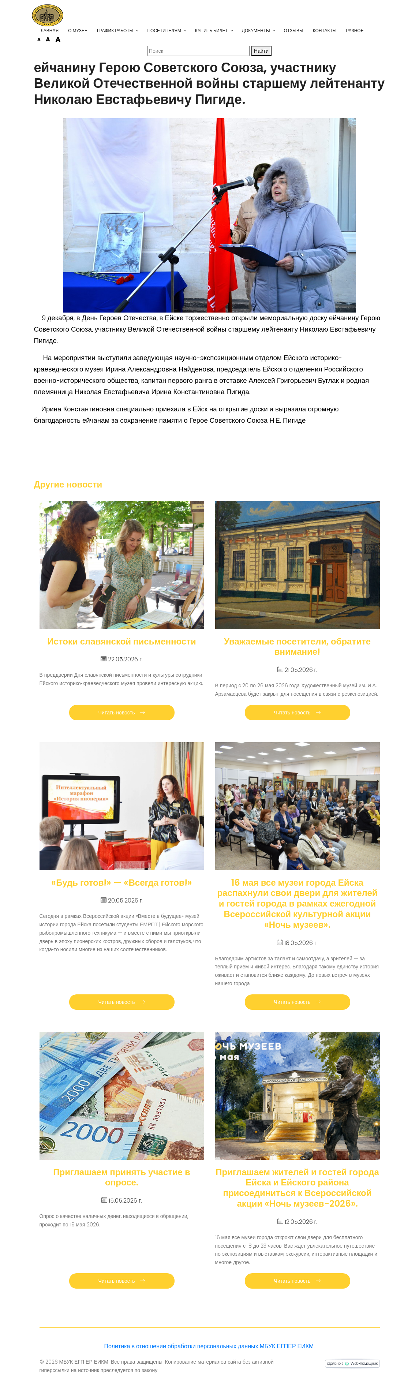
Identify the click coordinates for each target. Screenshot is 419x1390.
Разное (362, 30)
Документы (263, 30)
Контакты (332, 30)
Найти (261, 51)
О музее (85, 30)
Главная (56, 30)
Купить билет (218, 30)
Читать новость (121, 712)
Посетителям (171, 30)
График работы (123, 30)
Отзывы (301, 30)
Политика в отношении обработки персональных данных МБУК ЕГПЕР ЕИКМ (209, 1346)
